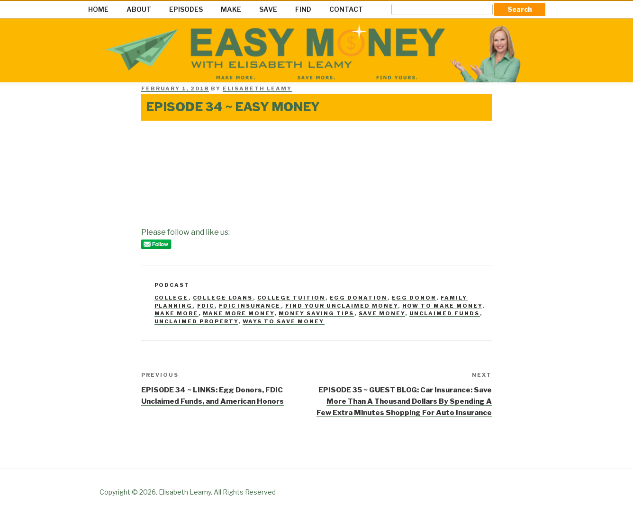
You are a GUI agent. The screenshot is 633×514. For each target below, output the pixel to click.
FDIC (206, 305)
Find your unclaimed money (341, 305)
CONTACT (346, 9)
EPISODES (186, 9)
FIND (303, 9)
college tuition (291, 297)
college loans (223, 297)
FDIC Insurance (250, 305)
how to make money (442, 305)
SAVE (268, 9)
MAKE (231, 9)
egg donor (414, 297)
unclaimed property (196, 321)
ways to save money (284, 321)
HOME (98, 9)
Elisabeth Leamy (257, 88)
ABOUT (139, 9)
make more (176, 313)
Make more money (238, 313)
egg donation (359, 297)
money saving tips (316, 313)
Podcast (172, 285)
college (171, 297)
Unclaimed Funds (444, 313)
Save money (382, 313)
